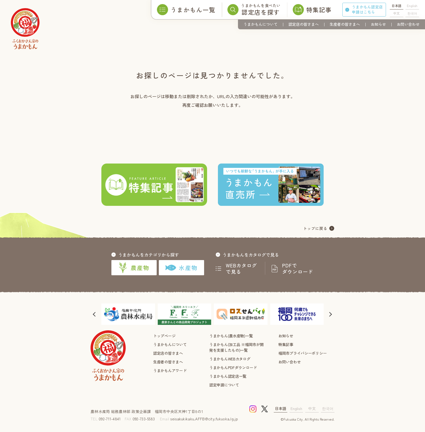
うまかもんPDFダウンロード (233, 367)
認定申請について (224, 385)
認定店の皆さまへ (303, 24)
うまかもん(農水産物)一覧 (231, 335)
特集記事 (285, 344)
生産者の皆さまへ (345, 24)
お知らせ (378, 24)
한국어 (412, 13)
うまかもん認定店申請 (367, 9)
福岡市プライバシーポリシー (302, 353)
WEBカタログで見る (241, 268)
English (412, 5)
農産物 (134, 267)
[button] (95, 314)
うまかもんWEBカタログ (229, 358)
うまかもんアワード (169, 370)
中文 (396, 13)
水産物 (181, 268)
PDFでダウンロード (297, 268)
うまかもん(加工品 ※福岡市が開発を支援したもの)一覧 (236, 347)
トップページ (164, 335)
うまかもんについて (260, 24)
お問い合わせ (408, 24)
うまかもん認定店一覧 (227, 376)
